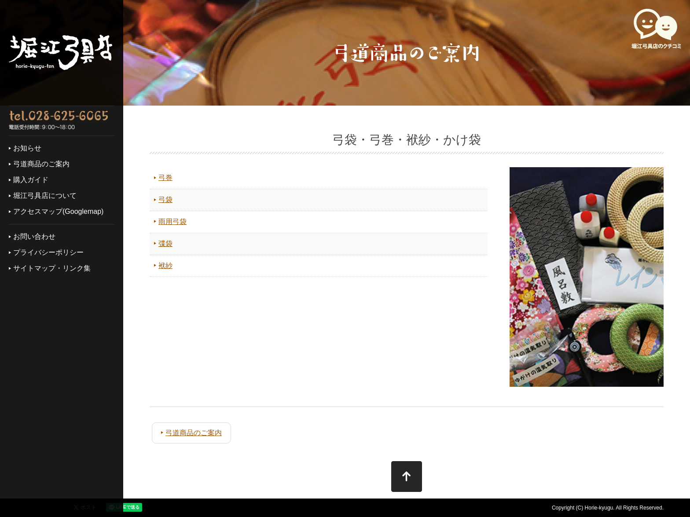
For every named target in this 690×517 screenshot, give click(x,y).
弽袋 (165, 243)
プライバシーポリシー (48, 252)
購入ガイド (30, 179)
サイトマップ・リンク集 (52, 268)
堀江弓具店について (45, 195)
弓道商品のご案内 (41, 164)
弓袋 (165, 199)
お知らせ (27, 148)
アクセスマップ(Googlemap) (58, 211)
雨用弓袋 (172, 221)
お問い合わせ (34, 236)
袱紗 (165, 265)
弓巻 (165, 177)
